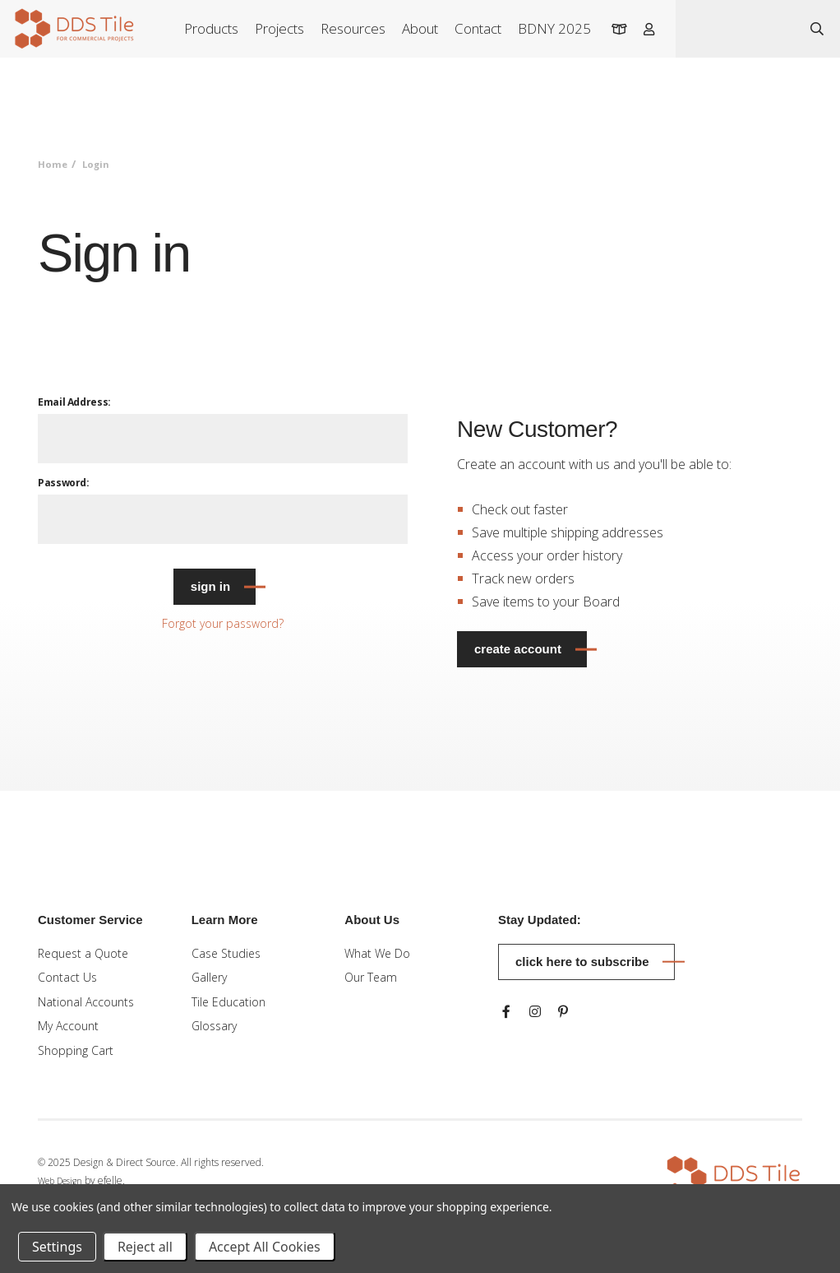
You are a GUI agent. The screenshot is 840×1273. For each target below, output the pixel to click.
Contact (478, 28)
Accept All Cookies (265, 1247)
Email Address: (74, 402)
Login (100, 163)
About (420, 28)
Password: (64, 483)
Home (54, 163)
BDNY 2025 (554, 28)
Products (211, 28)
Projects (279, 28)
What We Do (381, 941)
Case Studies (229, 941)
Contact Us (70, 968)
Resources (353, 28)
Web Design (64, 1180)
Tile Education (232, 995)
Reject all (145, 1247)
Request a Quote (87, 941)
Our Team (373, 968)
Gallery (212, 968)
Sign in (210, 586)
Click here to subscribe (582, 947)
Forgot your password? (223, 623)
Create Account (517, 649)
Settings (57, 1247)
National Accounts (92, 995)
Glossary (217, 1022)
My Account (73, 1022)
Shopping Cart (79, 1049)
